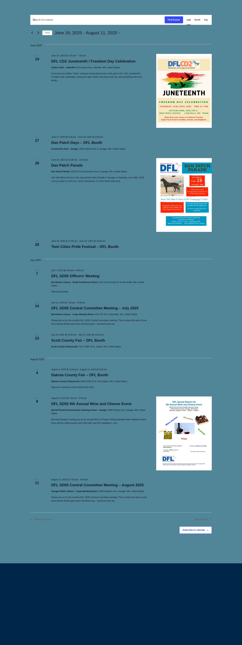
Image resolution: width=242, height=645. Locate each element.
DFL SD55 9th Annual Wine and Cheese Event (91, 404)
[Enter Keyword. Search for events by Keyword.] (97, 20)
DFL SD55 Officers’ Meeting (75, 276)
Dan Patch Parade (67, 165)
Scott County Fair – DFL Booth (78, 340)
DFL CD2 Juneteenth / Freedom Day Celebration (93, 61)
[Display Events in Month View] (197, 20)
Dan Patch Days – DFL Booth (76, 142)
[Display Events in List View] (189, 20)
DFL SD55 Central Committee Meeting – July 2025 (94, 308)
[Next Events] (38, 33)
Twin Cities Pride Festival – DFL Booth (85, 247)
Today (47, 33)
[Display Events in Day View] (206, 20)
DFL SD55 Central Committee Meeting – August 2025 (97, 485)
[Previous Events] (32, 33)
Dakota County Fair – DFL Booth (79, 375)
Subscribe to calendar (194, 530)
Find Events (174, 20)
